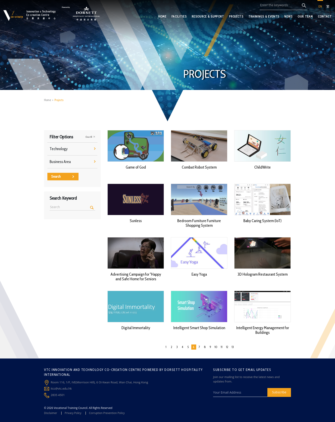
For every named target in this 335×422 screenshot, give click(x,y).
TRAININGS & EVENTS (263, 16)
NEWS (288, 16)
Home (47, 100)
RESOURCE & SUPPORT (208, 16)
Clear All (90, 136)
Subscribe (279, 392)
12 (227, 347)
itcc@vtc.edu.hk (61, 388)
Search (62, 176)
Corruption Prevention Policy (107, 413)
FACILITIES (179, 16)
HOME (162, 16)
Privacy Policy (73, 413)
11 (221, 347)
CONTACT (325, 16)
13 (233, 347)
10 (215, 347)
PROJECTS (236, 16)
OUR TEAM (305, 16)
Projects (58, 100)
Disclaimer (50, 413)
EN (320, 6)
